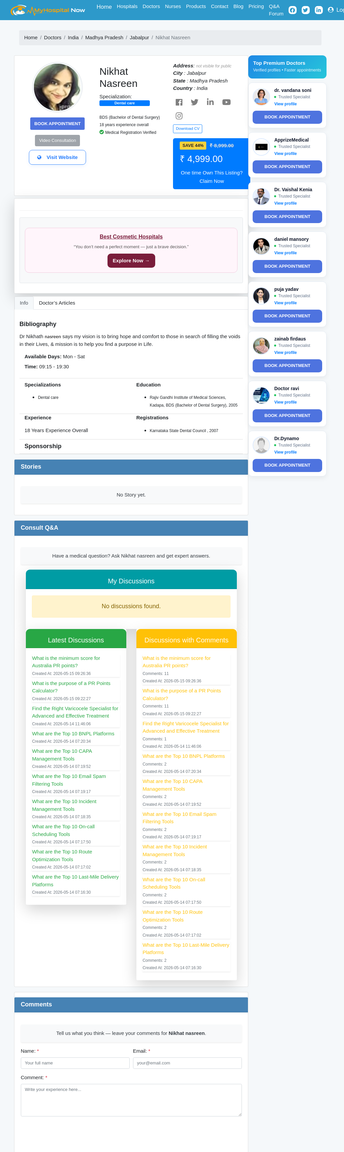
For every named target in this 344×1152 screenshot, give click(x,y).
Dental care (125, 103)
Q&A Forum (276, 10)
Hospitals (127, 6)
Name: (30, 1051)
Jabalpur (139, 37)
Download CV (188, 128)
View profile (285, 104)
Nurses (173, 6)
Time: (31, 366)
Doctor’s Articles (57, 303)
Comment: (34, 1077)
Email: (141, 1051)
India (73, 37)
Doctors (151, 6)
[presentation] (72, 1134)
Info (24, 303)
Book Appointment (57, 123)
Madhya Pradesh (104, 37)
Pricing (256, 6)
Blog (238, 6)
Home (106, 6)
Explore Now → (131, 260)
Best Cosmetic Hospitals (131, 237)
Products (196, 6)
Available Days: (43, 356)
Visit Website (57, 157)
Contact (219, 6)
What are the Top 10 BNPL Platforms (73, 733)
